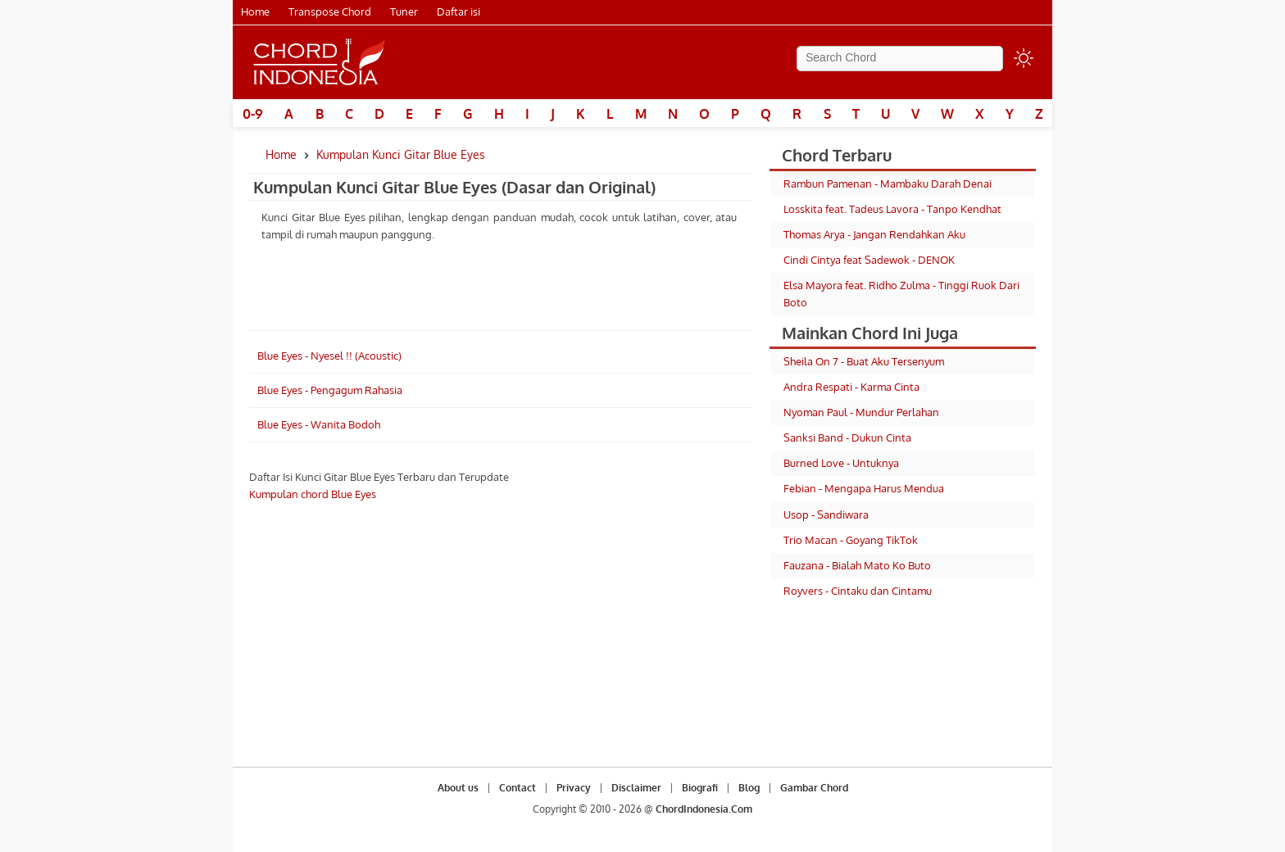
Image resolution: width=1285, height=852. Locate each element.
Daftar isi (458, 11)
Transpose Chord (329, 11)
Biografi (700, 788)
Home (255, 11)
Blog (749, 788)
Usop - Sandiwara (826, 514)
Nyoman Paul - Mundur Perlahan (861, 412)
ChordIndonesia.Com (704, 809)
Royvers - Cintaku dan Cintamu (857, 590)
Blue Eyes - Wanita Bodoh (318, 424)
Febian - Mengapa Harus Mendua (863, 488)
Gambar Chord (814, 788)
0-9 (253, 114)
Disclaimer (636, 788)
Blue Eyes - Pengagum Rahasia (329, 390)
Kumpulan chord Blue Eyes (312, 494)
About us (458, 788)
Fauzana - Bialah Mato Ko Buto (857, 565)
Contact (517, 788)
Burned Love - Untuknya (841, 462)
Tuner (404, 11)
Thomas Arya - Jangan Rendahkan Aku (874, 234)
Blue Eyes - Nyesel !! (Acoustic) (329, 355)
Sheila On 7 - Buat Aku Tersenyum (863, 361)
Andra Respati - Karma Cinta (851, 386)
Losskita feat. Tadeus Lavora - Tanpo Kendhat (892, 208)
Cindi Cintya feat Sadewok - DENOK (869, 259)
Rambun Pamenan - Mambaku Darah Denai (887, 183)
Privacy (573, 788)
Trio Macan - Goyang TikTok (850, 539)
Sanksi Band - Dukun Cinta (847, 437)
